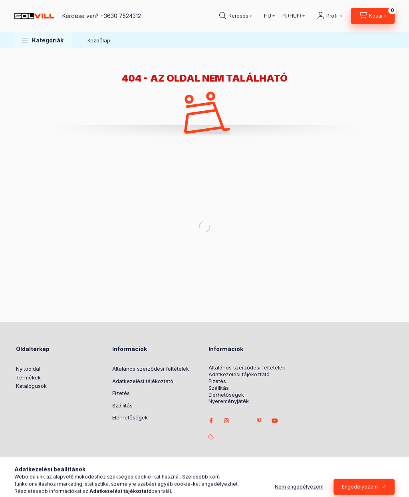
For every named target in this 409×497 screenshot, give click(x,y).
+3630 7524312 (120, 15)
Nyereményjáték (228, 401)
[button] (42, 40)
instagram (227, 421)
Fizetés (121, 393)
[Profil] (330, 16)
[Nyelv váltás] (267, 16)
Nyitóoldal (28, 368)
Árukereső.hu (188, 479)
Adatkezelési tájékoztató (142, 381)
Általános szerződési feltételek (150, 368)
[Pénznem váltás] (292, 16)
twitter (243, 421)
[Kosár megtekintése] (373, 16)
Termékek (28, 377)
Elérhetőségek (130, 417)
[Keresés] (235, 16)
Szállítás (122, 405)
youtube (275, 421)
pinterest (259, 421)
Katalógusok (31, 386)
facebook (211, 421)
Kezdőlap (98, 40)
